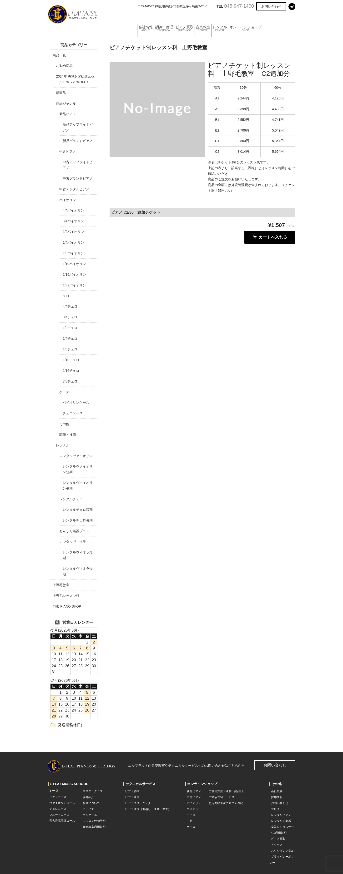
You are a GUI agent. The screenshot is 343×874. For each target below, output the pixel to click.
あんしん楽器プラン (74, 531)
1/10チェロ (71, 360)
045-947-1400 (239, 6)
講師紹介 (88, 797)
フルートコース (59, 814)
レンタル (234, 18)
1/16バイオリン (74, 274)
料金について (91, 803)
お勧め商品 (64, 66)
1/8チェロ (70, 349)
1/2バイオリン (73, 232)
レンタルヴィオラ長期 (78, 571)
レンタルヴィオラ (72, 542)
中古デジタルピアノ (74, 189)
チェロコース (57, 808)
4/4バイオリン (73, 210)
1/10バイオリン (74, 264)
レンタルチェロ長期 (78, 520)
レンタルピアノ (281, 815)
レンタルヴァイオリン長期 (78, 485)
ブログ (275, 809)
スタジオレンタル (282, 850)
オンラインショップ (264, 18)
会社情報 (146, 18)
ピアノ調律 (132, 791)
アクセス (276, 844)
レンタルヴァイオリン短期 (78, 469)
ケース (64, 392)
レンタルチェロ (71, 499)
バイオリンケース (76, 402)
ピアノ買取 (192, 18)
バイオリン (67, 200)
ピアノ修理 (132, 797)
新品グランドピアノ (78, 141)
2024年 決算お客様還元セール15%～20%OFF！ (75, 79)
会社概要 (276, 791)
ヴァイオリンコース (62, 803)
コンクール (90, 815)
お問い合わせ (271, 6)
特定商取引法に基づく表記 (226, 803)
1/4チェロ (70, 338)
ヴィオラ (192, 809)
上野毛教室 (61, 585)
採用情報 (276, 797)
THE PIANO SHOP (67, 606)
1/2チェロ (70, 328)
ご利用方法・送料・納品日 (226, 791)
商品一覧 (59, 55)
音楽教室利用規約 (94, 827)
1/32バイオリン (74, 285)
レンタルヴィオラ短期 (78, 555)
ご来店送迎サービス (221, 797)
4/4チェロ (70, 306)
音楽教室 (214, 18)
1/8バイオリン (73, 253)
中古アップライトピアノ (78, 165)
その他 (64, 424)
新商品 (61, 93)
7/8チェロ (70, 381)
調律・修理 (168, 18)
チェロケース (73, 413)
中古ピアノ (67, 151)
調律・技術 (67, 435)
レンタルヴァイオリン (76, 456)
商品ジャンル (66, 103)
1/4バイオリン (73, 242)
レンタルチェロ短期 (78, 509)
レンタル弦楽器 (281, 821)
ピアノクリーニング (138, 803)
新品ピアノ (67, 114)
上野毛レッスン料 (66, 596)
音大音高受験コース (62, 820)
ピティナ (88, 809)
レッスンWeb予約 (94, 821)
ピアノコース (57, 797)
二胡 (189, 821)
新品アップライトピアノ (78, 127)
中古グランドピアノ (78, 178)
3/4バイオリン (73, 221)
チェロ (64, 296)
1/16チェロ (71, 371)
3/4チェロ (70, 317)
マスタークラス (93, 791)
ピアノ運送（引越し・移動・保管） (148, 809)
